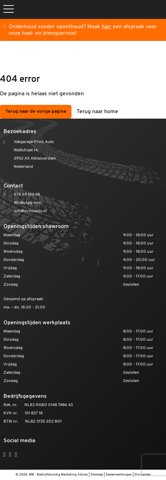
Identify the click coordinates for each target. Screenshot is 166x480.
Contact (13, 186)
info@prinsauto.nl (30, 211)
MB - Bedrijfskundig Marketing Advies (58, 475)
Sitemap (96, 475)
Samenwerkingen (119, 475)
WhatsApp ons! (28, 203)
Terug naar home (97, 111)
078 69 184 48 (27, 195)
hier (106, 27)
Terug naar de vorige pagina (35, 111)
